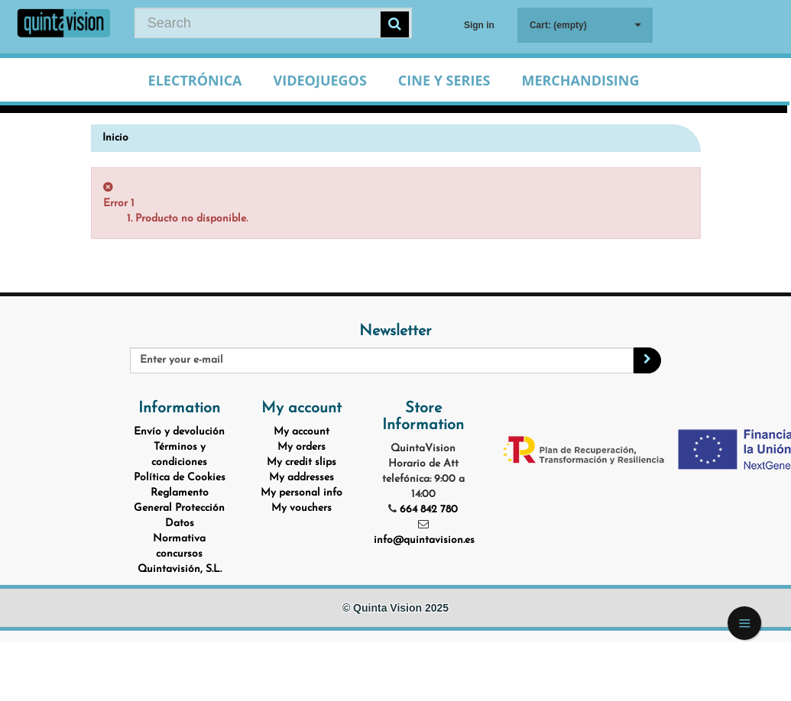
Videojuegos (320, 80)
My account (301, 432)
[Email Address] (382, 360)
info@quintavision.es (424, 540)
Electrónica (195, 80)
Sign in (479, 25)
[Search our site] (273, 23)
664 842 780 (429, 509)
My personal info (301, 493)
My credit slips (301, 462)
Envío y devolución (179, 432)
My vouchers (301, 508)
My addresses (301, 477)
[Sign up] (647, 360)
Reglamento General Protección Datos (179, 508)
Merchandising (580, 80)
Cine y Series (444, 80)
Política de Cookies (179, 477)
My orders (301, 447)
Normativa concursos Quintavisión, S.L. (180, 554)
